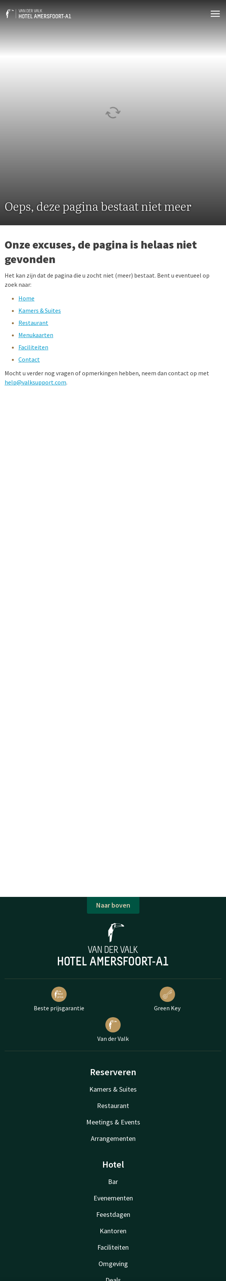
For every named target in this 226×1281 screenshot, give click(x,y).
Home (26, 298)
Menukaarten (35, 335)
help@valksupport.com (35, 382)
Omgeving (113, 1263)
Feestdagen (113, 1214)
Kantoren (113, 1230)
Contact (29, 359)
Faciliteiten (33, 347)
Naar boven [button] (113, 905)
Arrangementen (113, 1138)
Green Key (167, 999)
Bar (113, 1181)
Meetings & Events (113, 1122)
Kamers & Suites (39, 310)
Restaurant (33, 322)
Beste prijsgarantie (59, 999)
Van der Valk (113, 1029)
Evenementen (113, 1198)
